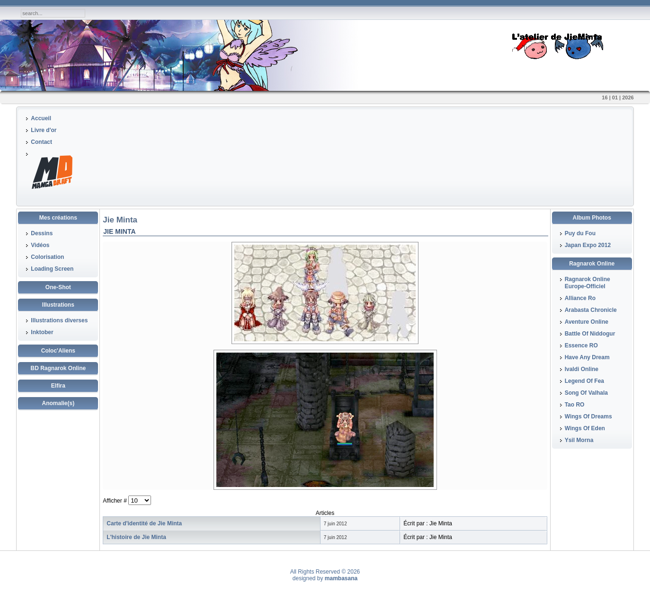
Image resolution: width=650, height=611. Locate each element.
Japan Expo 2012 (588, 245)
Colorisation (47, 257)
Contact (41, 142)
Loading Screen (52, 269)
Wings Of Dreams (588, 416)
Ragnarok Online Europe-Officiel (587, 283)
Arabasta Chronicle (591, 310)
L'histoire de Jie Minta (136, 537)
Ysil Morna (579, 440)
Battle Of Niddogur (590, 333)
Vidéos (40, 245)
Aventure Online (586, 322)
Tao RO (575, 404)
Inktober (42, 332)
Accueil (41, 118)
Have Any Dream (587, 357)
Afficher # (115, 500)
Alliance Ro (580, 298)
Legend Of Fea (584, 381)
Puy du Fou (580, 233)
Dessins (42, 233)
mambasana (341, 578)
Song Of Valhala (586, 393)
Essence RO (581, 345)
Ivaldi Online (581, 369)
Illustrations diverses (59, 320)
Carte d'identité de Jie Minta (144, 523)
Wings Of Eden (585, 428)
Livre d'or (43, 130)
